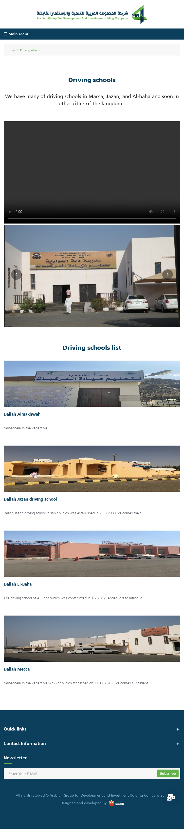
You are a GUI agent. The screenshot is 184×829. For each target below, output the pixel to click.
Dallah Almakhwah (22, 414)
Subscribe (168, 773)
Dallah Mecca (17, 669)
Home (11, 50)
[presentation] (167, 274)
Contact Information (25, 743)
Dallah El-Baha (18, 584)
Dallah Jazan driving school (30, 499)
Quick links (15, 728)
